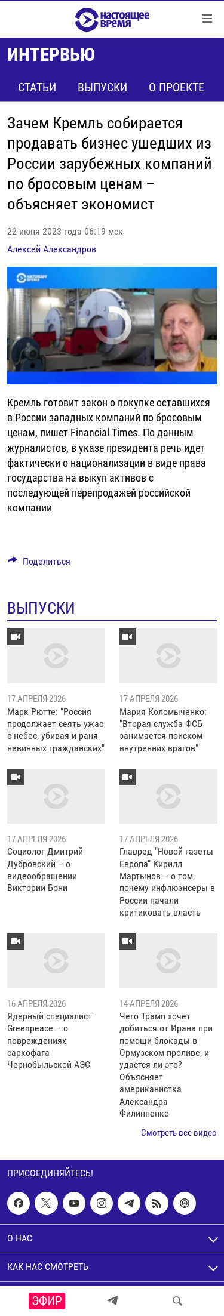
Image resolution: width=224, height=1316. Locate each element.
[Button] (39, 564)
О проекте (176, 87)
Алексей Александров (51, 249)
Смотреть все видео (179, 1132)
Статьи (37, 87)
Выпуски (102, 87)
